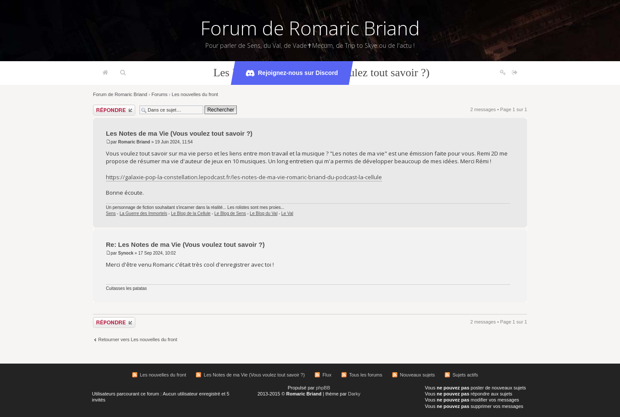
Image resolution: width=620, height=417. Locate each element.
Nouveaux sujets (417, 374)
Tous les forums (365, 374)
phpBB (323, 387)
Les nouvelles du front (195, 94)
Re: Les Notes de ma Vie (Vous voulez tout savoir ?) (185, 244)
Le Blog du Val (263, 213)
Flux (327, 374)
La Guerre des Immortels (143, 213)
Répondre (114, 110)
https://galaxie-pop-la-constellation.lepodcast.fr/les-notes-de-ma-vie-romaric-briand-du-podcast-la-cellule (244, 177)
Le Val (287, 213)
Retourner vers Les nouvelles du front (137, 339)
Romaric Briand (134, 142)
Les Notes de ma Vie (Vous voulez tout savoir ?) (179, 133)
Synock (125, 253)
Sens (111, 213)
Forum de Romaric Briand (310, 28)
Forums (159, 94)
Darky (354, 393)
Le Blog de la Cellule (191, 213)
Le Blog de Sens (230, 213)
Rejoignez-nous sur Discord (292, 73)
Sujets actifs (465, 374)
